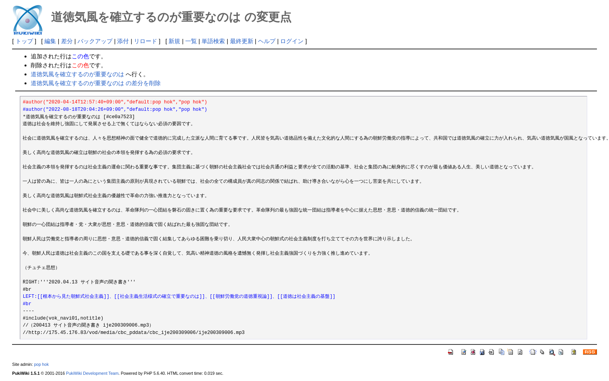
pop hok (41, 364)
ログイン (292, 41)
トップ (24, 41)
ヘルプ (267, 41)
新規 (174, 41)
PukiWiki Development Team (92, 373)
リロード (145, 41)
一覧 (191, 41)
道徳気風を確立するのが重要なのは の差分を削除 (96, 83)
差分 (67, 41)
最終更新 (241, 41)
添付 (123, 41)
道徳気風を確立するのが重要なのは (77, 74)
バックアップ (94, 41)
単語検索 (213, 41)
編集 (50, 41)
